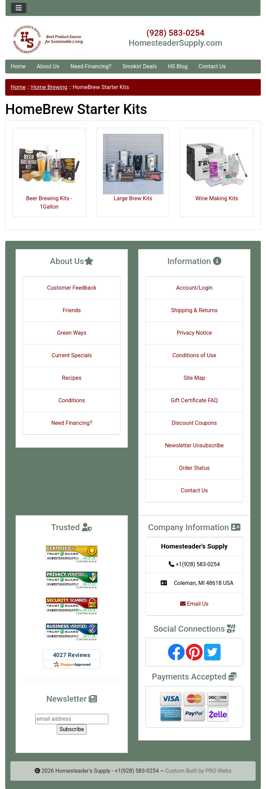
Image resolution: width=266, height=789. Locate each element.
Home (18, 66)
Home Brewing (49, 87)
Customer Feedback (71, 287)
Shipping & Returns (194, 310)
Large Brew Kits (133, 168)
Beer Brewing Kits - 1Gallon (49, 172)
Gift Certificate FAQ (194, 400)
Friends (72, 310)
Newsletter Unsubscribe (194, 445)
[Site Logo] (48, 39)
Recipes (71, 378)
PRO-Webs (218, 771)
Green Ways (71, 333)
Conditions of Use (194, 355)
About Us (48, 66)
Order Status (194, 468)
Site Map (194, 378)
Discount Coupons (194, 423)
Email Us (194, 603)
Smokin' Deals (139, 66)
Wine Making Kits (217, 168)
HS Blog (178, 66)
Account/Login (194, 287)
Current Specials (72, 355)
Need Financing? (90, 66)
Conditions (72, 400)
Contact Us (212, 66)
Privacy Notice (194, 333)
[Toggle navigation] (18, 8)
